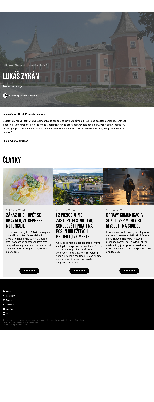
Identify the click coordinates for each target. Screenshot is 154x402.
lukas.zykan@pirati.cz (15, 141)
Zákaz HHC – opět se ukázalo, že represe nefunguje (24, 220)
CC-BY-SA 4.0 (19, 320)
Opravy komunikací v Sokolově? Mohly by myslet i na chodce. (124, 220)
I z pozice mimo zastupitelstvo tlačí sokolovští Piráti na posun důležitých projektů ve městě (75, 226)
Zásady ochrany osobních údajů (15, 325)
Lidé (5, 65)
